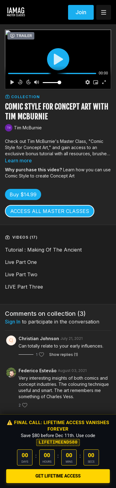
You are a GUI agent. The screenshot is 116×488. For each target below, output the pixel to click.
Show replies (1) (63, 354)
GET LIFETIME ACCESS (57, 475)
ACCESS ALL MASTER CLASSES (49, 211)
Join (80, 12)
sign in (12, 322)
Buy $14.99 (23, 194)
